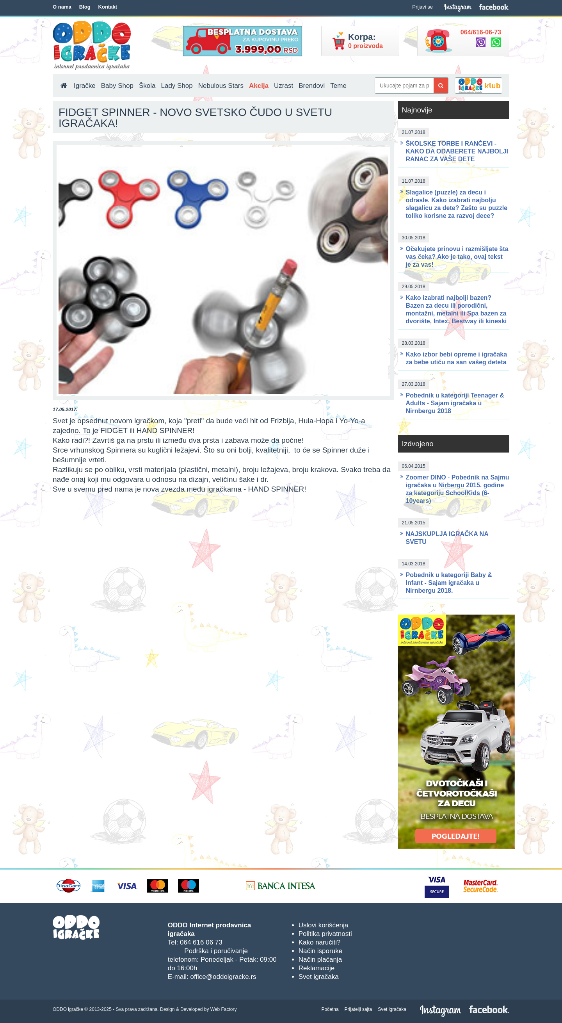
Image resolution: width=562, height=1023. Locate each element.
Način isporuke (320, 951)
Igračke (85, 85)
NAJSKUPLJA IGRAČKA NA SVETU (447, 538)
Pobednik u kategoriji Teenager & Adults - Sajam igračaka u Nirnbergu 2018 (455, 403)
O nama (62, 7)
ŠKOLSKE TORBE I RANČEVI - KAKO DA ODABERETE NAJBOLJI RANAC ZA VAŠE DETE (457, 151)
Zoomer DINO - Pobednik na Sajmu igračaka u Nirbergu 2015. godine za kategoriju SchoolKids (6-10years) (457, 489)
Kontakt (107, 7)
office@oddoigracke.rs (223, 976)
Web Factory (223, 1009)
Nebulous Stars (221, 85)
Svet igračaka (319, 976)
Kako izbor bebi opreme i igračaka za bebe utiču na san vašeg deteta (456, 358)
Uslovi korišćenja (324, 925)
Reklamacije (317, 968)
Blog (85, 7)
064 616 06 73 (201, 942)
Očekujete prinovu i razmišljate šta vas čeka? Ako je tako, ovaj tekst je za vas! (457, 257)
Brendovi (312, 85)
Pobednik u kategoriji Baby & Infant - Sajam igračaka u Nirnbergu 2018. (449, 583)
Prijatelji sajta (358, 1009)
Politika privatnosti (325, 933)
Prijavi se (422, 7)
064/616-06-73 (481, 32)
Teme (338, 85)
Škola (147, 85)
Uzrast (283, 85)
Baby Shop (117, 85)
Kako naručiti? (320, 942)
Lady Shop (176, 85)
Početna (330, 1009)
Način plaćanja (320, 959)
